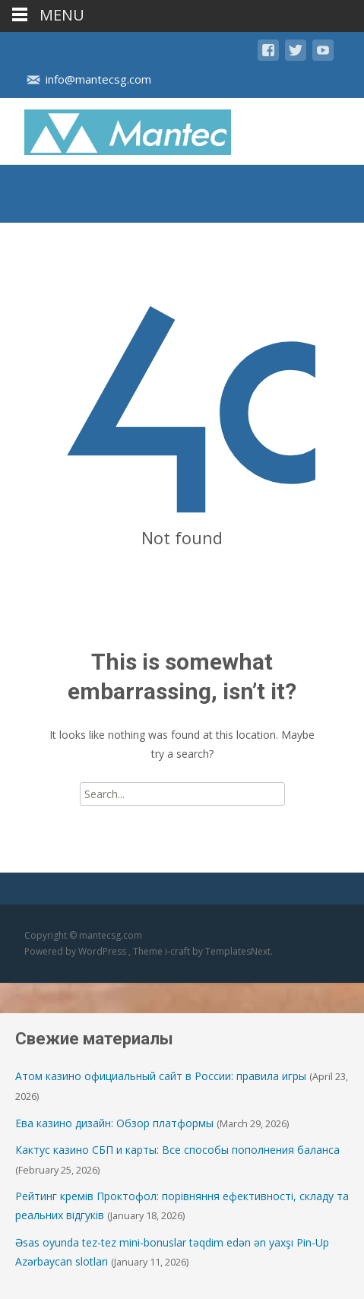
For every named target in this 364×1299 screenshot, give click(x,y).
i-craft (178, 951)
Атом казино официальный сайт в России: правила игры (160, 1076)
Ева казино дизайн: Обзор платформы (114, 1123)
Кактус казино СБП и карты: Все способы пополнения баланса (177, 1149)
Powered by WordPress (76, 951)
